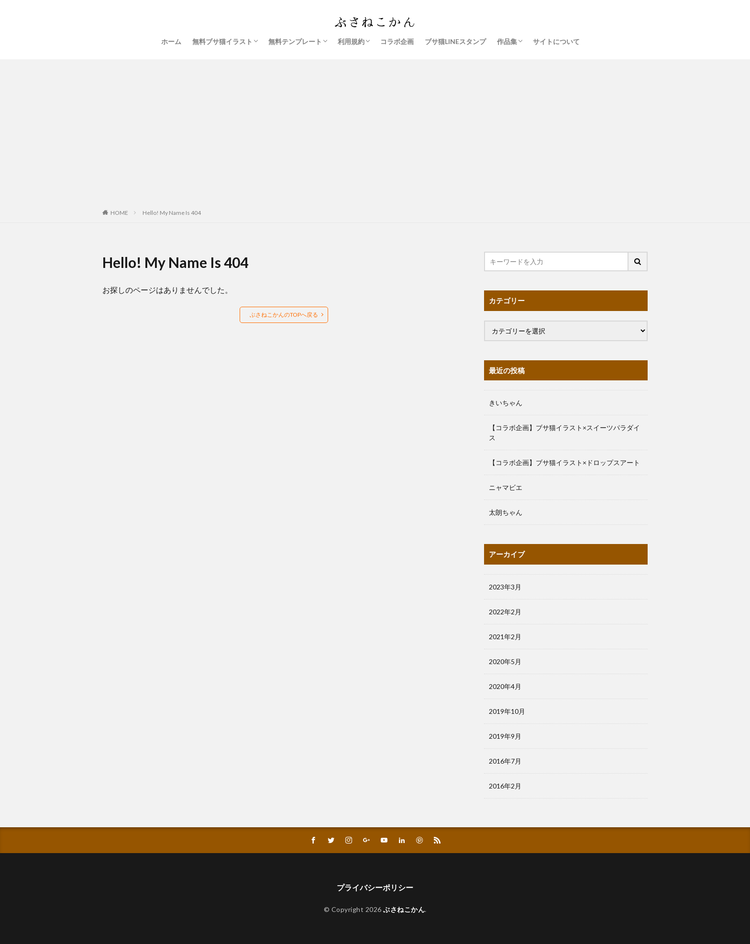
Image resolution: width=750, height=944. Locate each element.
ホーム (171, 41)
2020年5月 (505, 661)
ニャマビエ (505, 487)
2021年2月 (505, 637)
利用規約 (351, 41)
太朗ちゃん (505, 512)
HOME (119, 212)
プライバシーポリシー (375, 887)
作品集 (507, 41)
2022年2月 (505, 612)
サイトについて (556, 41)
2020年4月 (505, 686)
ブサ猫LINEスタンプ (455, 41)
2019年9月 (505, 736)
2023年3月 (505, 587)
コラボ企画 (397, 41)
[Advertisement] (375, 131)
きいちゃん (505, 403)
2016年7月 (505, 761)
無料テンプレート (295, 41)
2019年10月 (507, 711)
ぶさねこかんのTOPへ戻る (284, 314)
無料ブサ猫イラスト (222, 41)
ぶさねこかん (404, 909)
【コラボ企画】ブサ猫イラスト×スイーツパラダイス (564, 432)
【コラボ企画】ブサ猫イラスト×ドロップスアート (564, 462)
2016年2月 (505, 786)
